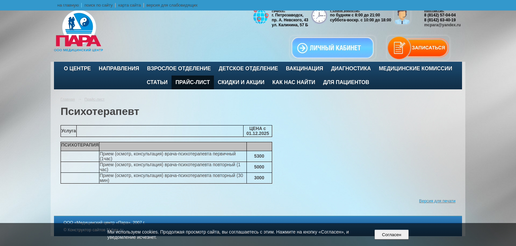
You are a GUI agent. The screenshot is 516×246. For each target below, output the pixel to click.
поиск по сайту (98, 5)
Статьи (157, 82)
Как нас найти (293, 82)
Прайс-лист (192, 82)
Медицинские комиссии (415, 68)
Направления (119, 68)
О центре (77, 68)
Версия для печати (437, 201)
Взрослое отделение (179, 68)
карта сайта (129, 5)
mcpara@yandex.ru (442, 25)
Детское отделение (248, 68)
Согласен (391, 234)
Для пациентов (346, 82)
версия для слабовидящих (171, 5)
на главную (68, 5)
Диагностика (351, 68)
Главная (68, 99)
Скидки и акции (241, 82)
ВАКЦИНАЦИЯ (304, 68)
